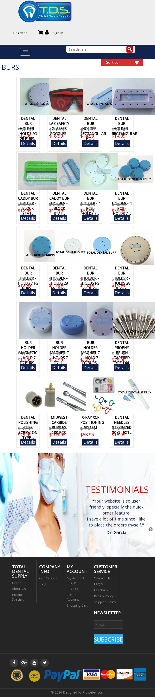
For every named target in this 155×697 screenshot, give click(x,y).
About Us (19, 589)
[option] (116, 517)
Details (28, 143)
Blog (42, 584)
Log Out (73, 589)
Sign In (58, 32)
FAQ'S (98, 584)
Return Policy (103, 596)
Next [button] (150, 529)
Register (20, 32)
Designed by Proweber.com (83, 692)
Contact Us (102, 578)
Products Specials (18, 597)
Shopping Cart (77, 605)
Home (16, 583)
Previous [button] (82, 529)
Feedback (101, 590)
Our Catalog (48, 578)
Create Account (73, 597)
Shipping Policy (105, 602)
